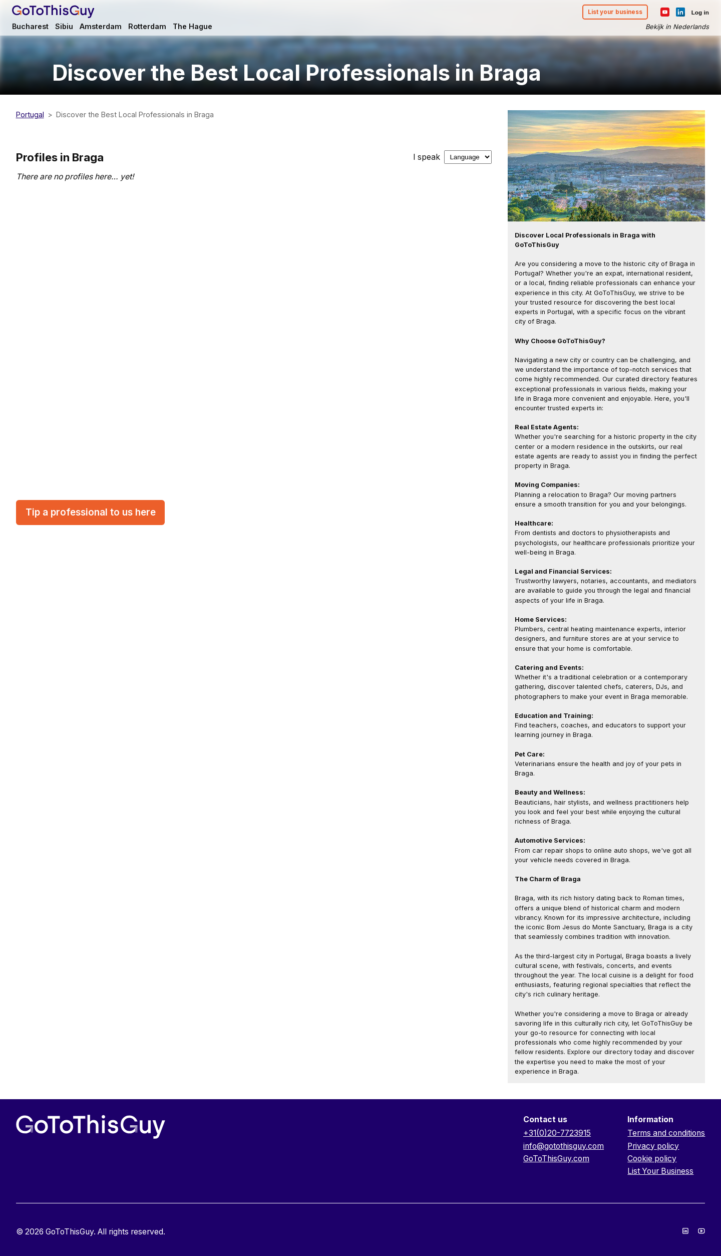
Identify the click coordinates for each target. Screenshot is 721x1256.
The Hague (204, 28)
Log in (696, 13)
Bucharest (35, 28)
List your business (608, 13)
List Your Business (660, 1171)
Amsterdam (108, 28)
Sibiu (70, 28)
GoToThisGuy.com (556, 1158)
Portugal (30, 114)
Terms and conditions (666, 1133)
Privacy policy (653, 1146)
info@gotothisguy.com (563, 1146)
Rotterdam (157, 28)
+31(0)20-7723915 (557, 1133)
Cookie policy (651, 1158)
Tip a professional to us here (91, 512)
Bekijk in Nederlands (673, 28)
